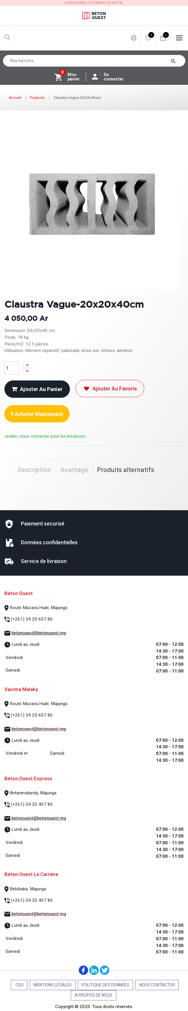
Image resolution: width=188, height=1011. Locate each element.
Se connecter (111, 77)
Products (37, 98)
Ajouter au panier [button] (37, 389)
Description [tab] (34, 470)
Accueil (15, 98)
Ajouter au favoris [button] (110, 388)
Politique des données (105, 985)
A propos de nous (94, 995)
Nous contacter (157, 985)
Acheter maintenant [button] (37, 414)
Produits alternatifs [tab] (125, 470)
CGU (19, 985)
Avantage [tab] (74, 470)
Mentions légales (52, 985)
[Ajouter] (27, 365)
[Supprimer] (27, 371)
